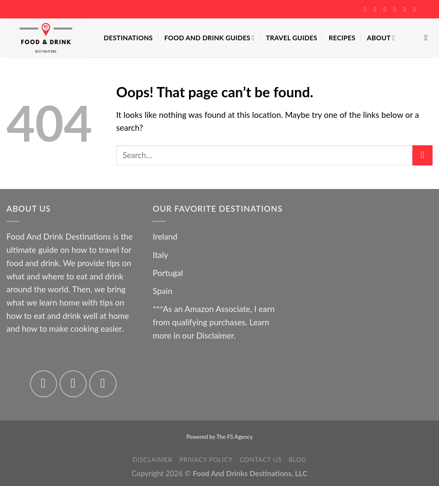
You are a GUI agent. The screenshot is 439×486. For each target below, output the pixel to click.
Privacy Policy (205, 459)
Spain (162, 291)
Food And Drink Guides (209, 38)
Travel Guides (291, 38)
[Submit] (422, 155)
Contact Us (261, 459)
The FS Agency (234, 436)
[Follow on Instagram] (377, 9)
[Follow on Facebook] (367, 9)
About (381, 38)
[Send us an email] (397, 9)
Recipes (342, 38)
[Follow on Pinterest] (406, 9)
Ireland (165, 236)
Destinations (128, 38)
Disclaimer (215, 335)
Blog (298, 459)
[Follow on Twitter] (387, 9)
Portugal (168, 273)
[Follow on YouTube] (416, 9)
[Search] (429, 38)
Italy (160, 255)
